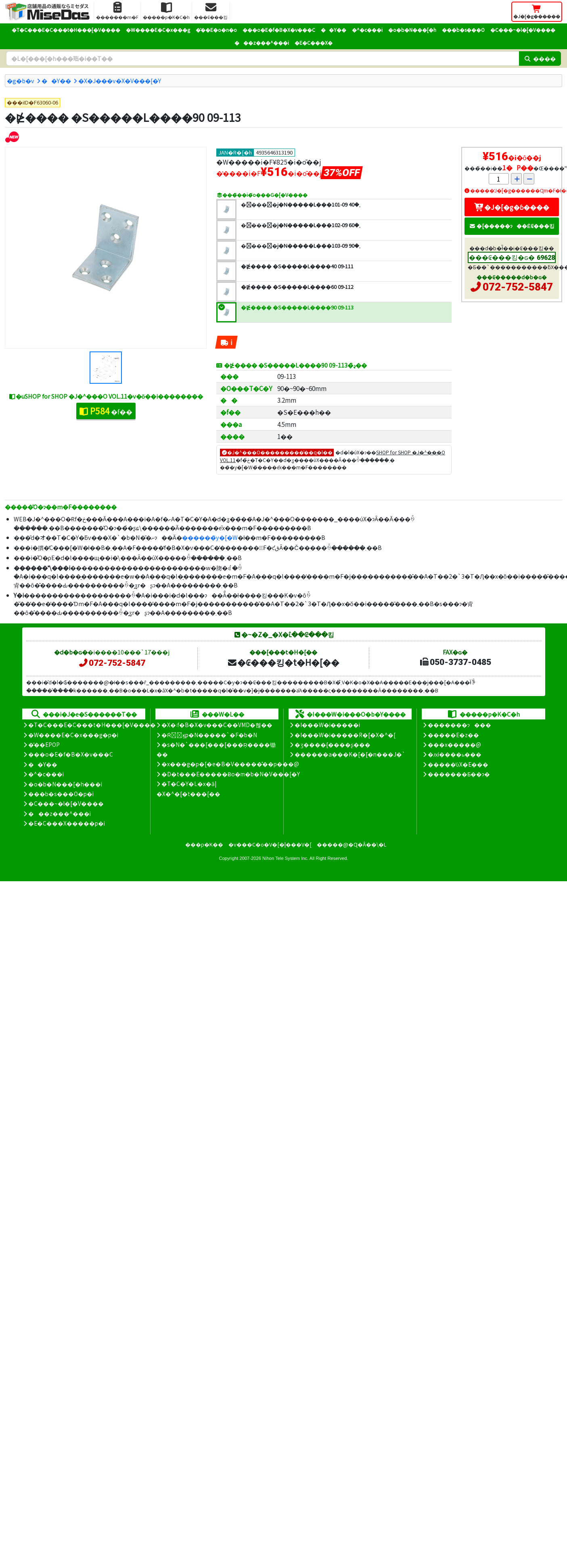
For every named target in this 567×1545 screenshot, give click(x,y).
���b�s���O (463, 29)
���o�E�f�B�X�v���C (279, 29)
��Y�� (333, 29)
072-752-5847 (518, 287)
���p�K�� (204, 844)
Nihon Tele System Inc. (285, 858)
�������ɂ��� (459, 725)
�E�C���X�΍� (314, 42)
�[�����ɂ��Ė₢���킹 (511, 226)
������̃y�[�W (210, 537)
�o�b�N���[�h (412, 29)
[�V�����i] (12, 137)
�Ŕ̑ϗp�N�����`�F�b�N (209, 735)
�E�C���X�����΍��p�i (66, 823)
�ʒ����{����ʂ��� (332, 744)
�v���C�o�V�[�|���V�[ (270, 844)
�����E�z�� (453, 735)
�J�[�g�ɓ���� (511, 207)
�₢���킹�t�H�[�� (283, 662)
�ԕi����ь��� (454, 754)
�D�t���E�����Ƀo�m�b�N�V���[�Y (230, 774)
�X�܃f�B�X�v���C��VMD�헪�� (216, 725)
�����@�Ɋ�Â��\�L (351, 844)
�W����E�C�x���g (158, 29)
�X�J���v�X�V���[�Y (119, 80)
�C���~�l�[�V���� (522, 29)
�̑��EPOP (44, 744)
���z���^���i (261, 42)
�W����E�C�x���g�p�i (73, 735)
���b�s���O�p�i (61, 794)
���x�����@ (454, 744)
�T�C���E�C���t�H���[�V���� (66, 29)
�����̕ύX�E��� (458, 764)
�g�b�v (20, 80)
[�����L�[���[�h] (262, 58)
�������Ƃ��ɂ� (459, 774)
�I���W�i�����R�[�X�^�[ (345, 735)
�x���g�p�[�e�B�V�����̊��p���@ (230, 764)
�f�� (106, 411)
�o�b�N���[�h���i (65, 784)
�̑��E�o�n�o (216, 29)
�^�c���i (367, 29)
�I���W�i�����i (327, 725)
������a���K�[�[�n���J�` (350, 754)
